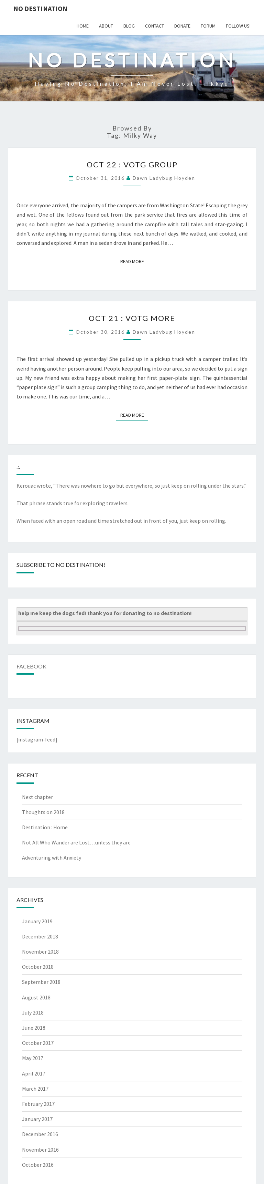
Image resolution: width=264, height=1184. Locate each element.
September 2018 (41, 981)
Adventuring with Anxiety (51, 857)
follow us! (238, 26)
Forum (208, 26)
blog (129, 26)
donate (182, 26)
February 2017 (38, 1103)
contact (154, 26)
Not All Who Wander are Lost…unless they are (76, 842)
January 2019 (37, 921)
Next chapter (37, 796)
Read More (134, 261)
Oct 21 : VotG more (132, 318)
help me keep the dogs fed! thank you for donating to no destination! (105, 613)
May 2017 (32, 1058)
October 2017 (38, 1042)
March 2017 (35, 1088)
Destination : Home (45, 827)
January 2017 (37, 1118)
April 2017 (33, 1073)
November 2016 (40, 1149)
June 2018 (33, 1027)
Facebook (31, 666)
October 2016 (38, 1164)
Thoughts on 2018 (43, 812)
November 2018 (40, 951)
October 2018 (38, 966)
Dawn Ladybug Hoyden (164, 178)
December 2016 (40, 1134)
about (106, 26)
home (83, 26)
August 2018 (36, 997)
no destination (40, 8)
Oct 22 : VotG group (132, 164)
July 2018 (33, 1012)
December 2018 (40, 936)
